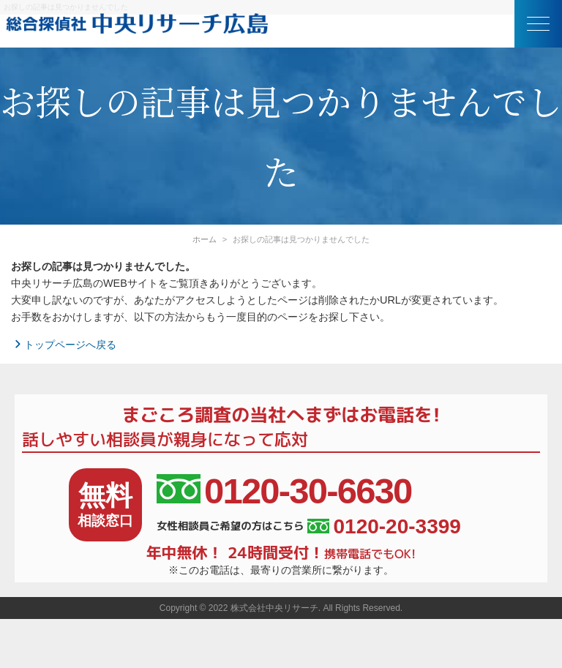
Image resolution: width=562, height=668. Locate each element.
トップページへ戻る (63, 344)
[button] (538, 24)
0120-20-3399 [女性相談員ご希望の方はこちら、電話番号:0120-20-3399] (383, 527)
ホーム (204, 239)
